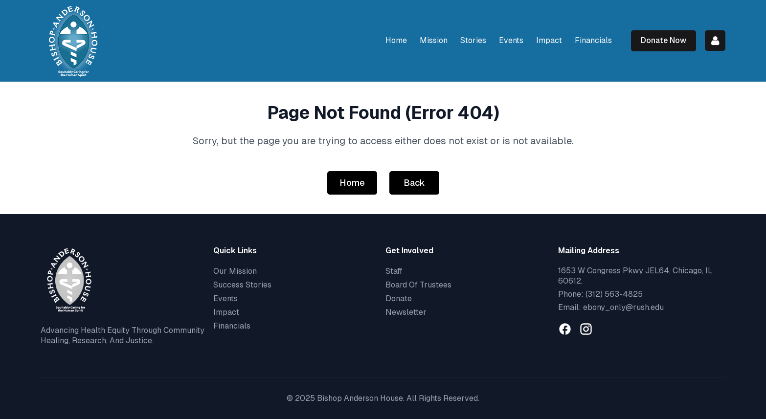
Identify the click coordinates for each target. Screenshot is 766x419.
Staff (393, 271)
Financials (231, 326)
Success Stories (242, 285)
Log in (715, 40)
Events (225, 298)
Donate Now (663, 40)
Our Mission (235, 271)
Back (414, 182)
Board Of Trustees (418, 285)
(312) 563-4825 (614, 294)
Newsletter (406, 312)
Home (352, 182)
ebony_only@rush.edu (623, 307)
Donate (398, 298)
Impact (226, 312)
